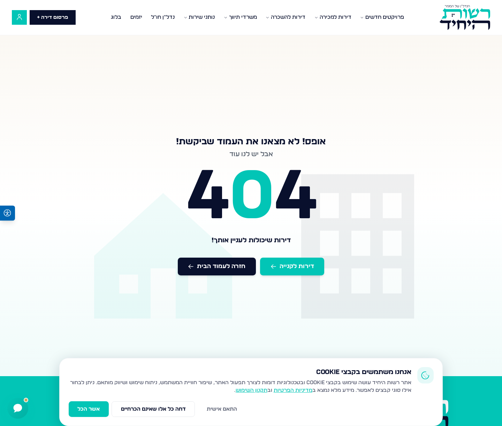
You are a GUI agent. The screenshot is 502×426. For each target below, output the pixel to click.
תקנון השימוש (251, 390)
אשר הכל (88, 409)
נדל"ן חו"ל (163, 17)
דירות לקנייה (292, 266)
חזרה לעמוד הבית (216, 266)
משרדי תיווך (240, 17)
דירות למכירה (332, 17)
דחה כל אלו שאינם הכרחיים (153, 409)
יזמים (136, 17)
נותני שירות (199, 17)
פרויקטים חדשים (382, 17)
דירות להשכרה (285, 17)
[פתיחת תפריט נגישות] (7, 213)
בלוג (116, 17)
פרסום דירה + (52, 17)
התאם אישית (222, 409)
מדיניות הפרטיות (293, 390)
